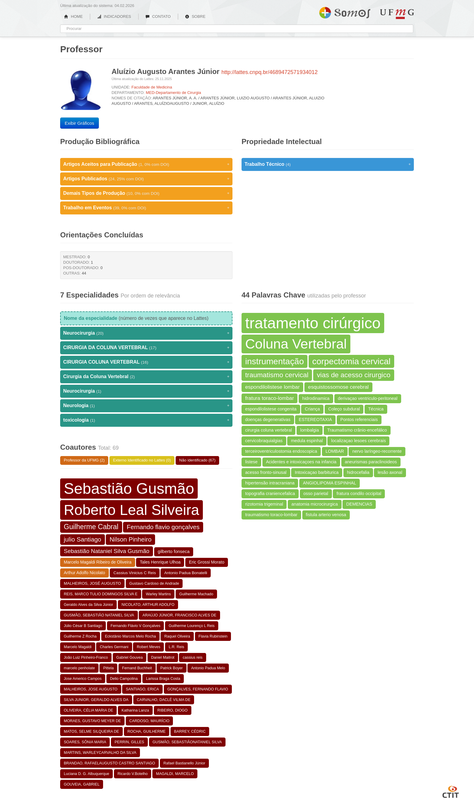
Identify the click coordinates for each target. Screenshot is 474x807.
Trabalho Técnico (328, 164)
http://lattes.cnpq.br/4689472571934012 (270, 72)
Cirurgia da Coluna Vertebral (146, 376)
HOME (73, 16)
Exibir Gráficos (79, 123)
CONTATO (158, 16)
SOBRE (195, 16)
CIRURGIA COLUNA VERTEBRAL (146, 362)
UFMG (397, 14)
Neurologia (146, 405)
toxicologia (146, 420)
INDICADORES (114, 16)
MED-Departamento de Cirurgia (173, 92)
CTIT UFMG (451, 791)
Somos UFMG (345, 11)
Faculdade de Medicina (151, 87)
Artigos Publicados (146, 179)
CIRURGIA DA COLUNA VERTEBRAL (146, 347)
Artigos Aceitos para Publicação (146, 164)
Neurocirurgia (146, 333)
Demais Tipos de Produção (146, 193)
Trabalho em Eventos (146, 208)
